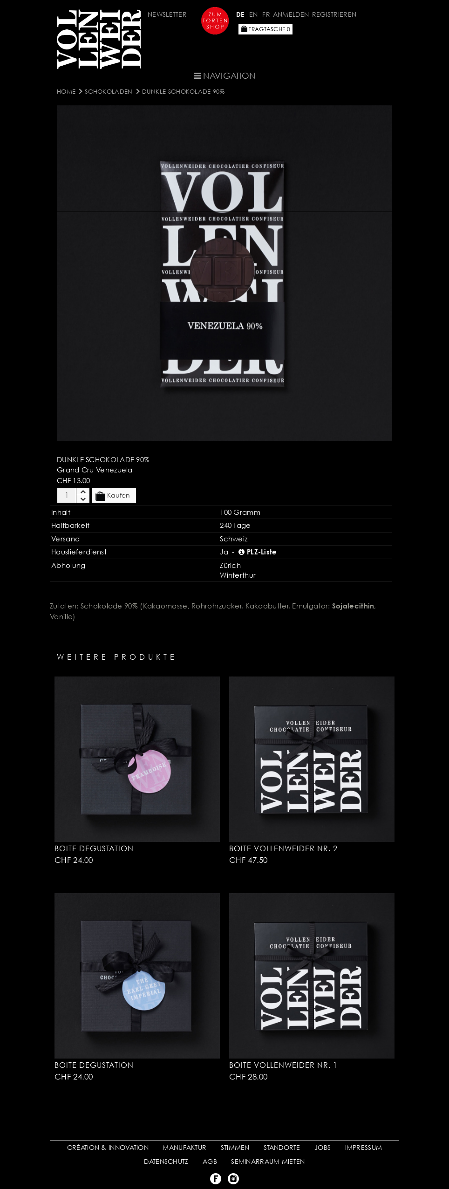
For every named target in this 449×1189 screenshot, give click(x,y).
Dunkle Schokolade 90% (183, 91)
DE (240, 14)
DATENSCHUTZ (166, 1161)
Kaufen (112, 495)
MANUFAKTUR (184, 1147)
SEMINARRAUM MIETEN (268, 1161)
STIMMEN (235, 1147)
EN (253, 14)
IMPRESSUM (363, 1147)
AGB (210, 1161)
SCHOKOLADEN (108, 91)
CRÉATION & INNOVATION (108, 1147)
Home (66, 91)
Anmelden (291, 14)
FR (266, 14)
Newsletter (167, 14)
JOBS (322, 1147)
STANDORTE (282, 1147)
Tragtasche (265, 29)
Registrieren (334, 14)
